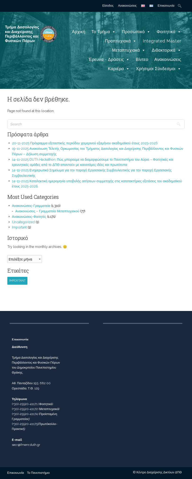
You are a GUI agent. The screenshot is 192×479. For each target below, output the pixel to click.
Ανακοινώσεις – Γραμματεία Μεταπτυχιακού (47, 211)
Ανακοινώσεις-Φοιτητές (29, 217)
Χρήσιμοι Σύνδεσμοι (158, 68)
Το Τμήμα (104, 31)
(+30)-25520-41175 (25, 424)
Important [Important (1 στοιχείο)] (17, 280)
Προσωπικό (136, 31)
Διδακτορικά (166, 50)
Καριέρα (119, 68)
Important (19, 227)
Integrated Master (162, 40)
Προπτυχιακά (120, 40)
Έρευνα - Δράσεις (109, 59)
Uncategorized (23, 222)
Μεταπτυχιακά (129, 50)
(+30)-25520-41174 (25, 414)
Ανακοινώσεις (127, 5)
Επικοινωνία (166, 5)
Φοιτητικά (169, 31)
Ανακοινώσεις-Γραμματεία (31, 206)
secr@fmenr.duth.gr (26, 445)
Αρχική (78, 31)
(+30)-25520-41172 (25, 409)
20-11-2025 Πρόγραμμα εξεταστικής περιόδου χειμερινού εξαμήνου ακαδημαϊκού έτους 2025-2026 (85, 143)
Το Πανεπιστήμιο (38, 472)
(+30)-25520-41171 (25, 404)
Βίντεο (142, 59)
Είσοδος (108, 5)
